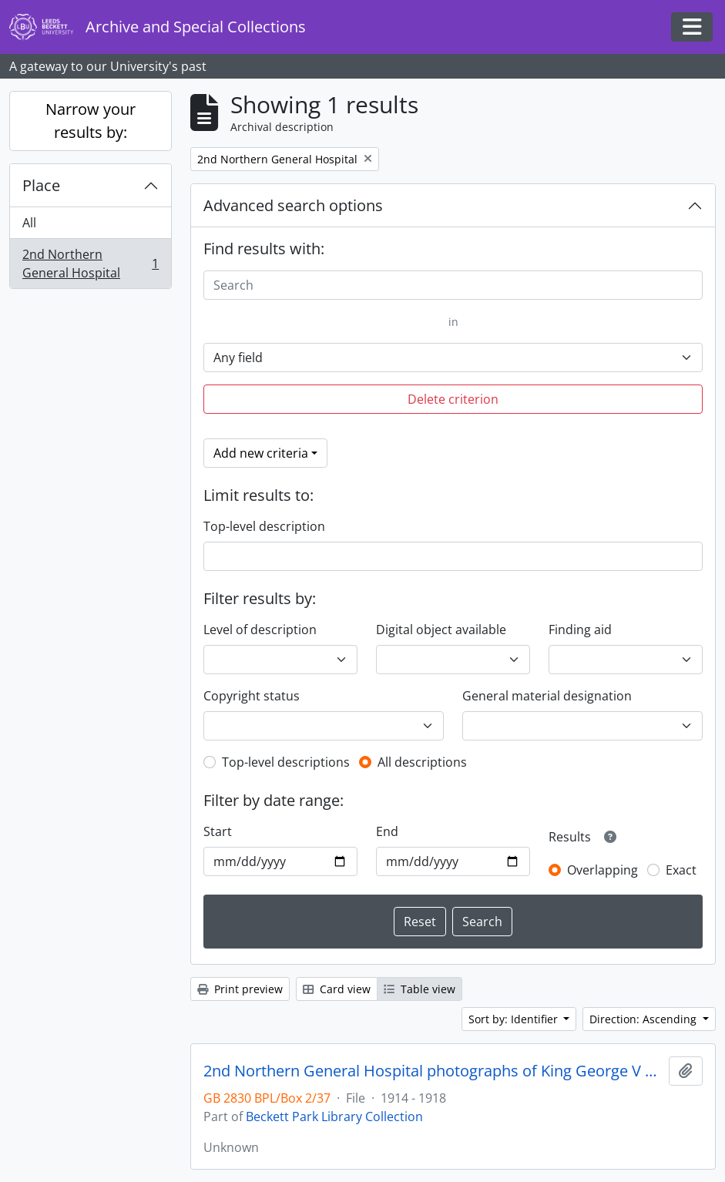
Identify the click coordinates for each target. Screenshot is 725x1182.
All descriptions (422, 762)
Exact (681, 869)
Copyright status (251, 695)
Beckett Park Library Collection (334, 1116)
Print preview (240, 989)
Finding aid (580, 629)
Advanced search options (293, 205)
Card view (337, 989)
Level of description (260, 629)
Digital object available (441, 629)
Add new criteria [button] (260, 453)
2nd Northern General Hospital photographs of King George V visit (433, 1071)
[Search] (453, 285)
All (29, 222)
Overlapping (602, 869)
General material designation (547, 695)
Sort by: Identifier (514, 1019)
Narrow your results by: (90, 121)
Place (41, 185)
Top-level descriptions (286, 762)
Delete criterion (453, 399)
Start (217, 831)
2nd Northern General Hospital (90, 263)
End (387, 831)
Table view (419, 989)
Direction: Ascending (644, 1019)
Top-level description (264, 526)
